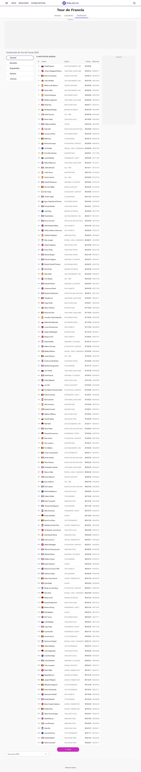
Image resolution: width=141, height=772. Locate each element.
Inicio (13, 3)
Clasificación (81, 15)
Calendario (68, 15)
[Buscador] (134, 3)
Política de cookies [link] (70, 767)
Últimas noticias (38, 3)
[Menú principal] (6, 3)
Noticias (58, 15)
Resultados (24, 3)
